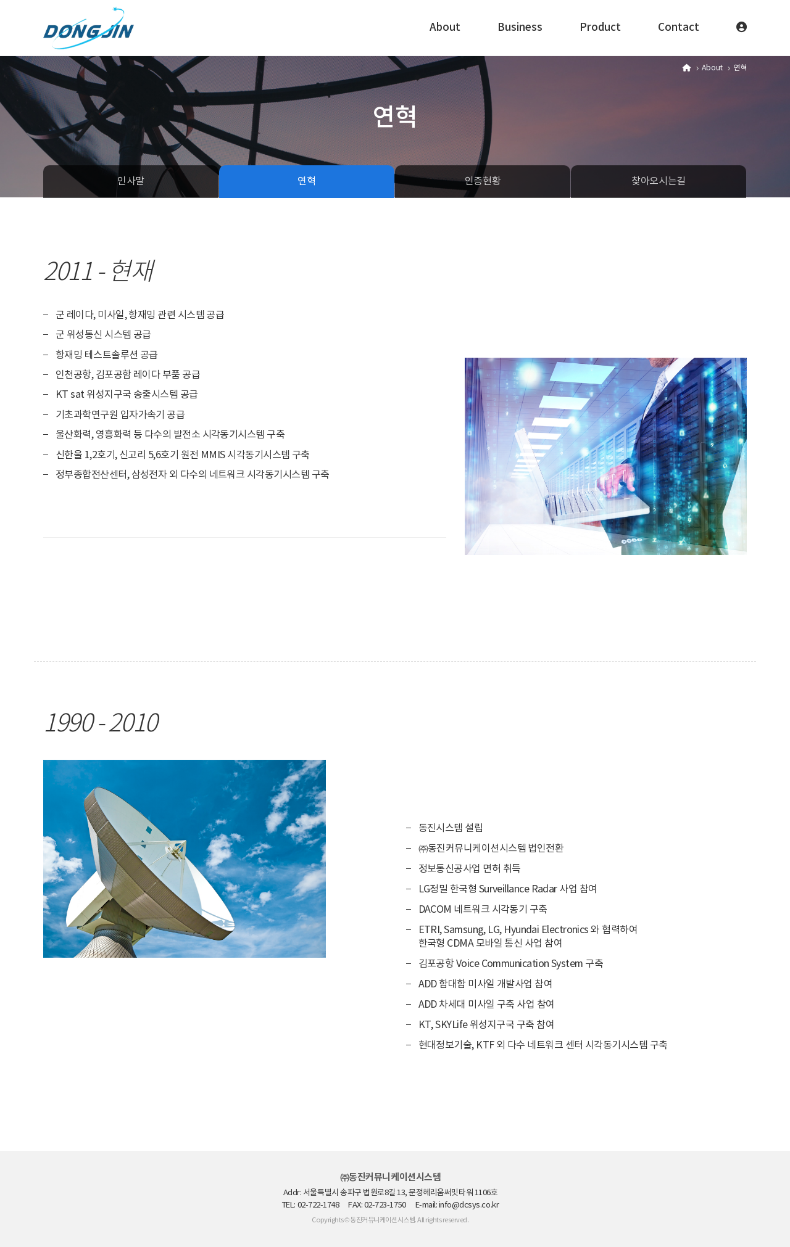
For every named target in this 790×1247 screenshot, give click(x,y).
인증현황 (483, 181)
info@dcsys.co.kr (469, 1205)
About (445, 28)
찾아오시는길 (658, 181)
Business (520, 28)
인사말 (130, 181)
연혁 (306, 181)
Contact (678, 28)
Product (600, 28)
